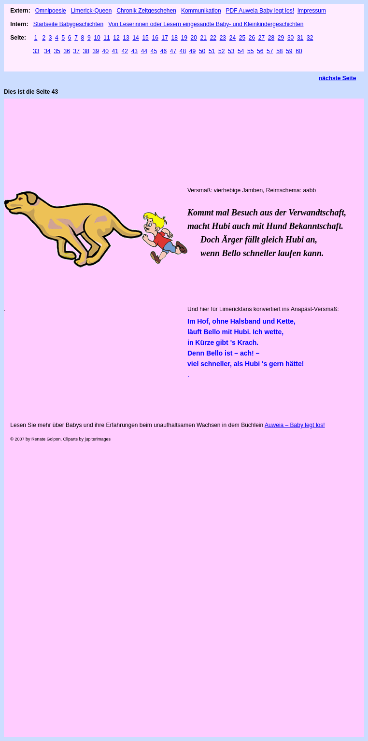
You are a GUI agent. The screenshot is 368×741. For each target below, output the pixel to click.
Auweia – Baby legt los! (295, 425)
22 (213, 37)
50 (202, 51)
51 (212, 51)
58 (279, 51)
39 (96, 51)
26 (252, 37)
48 (183, 51)
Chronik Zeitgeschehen (146, 10)
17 (164, 37)
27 (261, 37)
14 (135, 37)
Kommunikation (201, 10)
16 (155, 37)
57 (270, 51)
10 (97, 37)
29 (281, 37)
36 (66, 51)
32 (310, 37)
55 (250, 51)
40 (105, 51)
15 (145, 37)
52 (221, 51)
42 (125, 51)
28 (271, 37)
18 (174, 37)
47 (173, 51)
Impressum (311, 10)
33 (36, 51)
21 (203, 37)
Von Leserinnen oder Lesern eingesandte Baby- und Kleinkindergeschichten (205, 24)
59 (289, 51)
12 (116, 37)
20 (194, 37)
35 (57, 51)
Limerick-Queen (91, 10)
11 (106, 37)
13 (126, 37)
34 (47, 51)
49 (192, 51)
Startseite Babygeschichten (68, 24)
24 (232, 37)
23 (223, 37)
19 (184, 37)
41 (115, 51)
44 (144, 51)
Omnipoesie (50, 10)
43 (134, 51)
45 (154, 51)
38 (86, 51)
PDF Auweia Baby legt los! (260, 10)
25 (242, 37)
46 (163, 51)
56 (260, 51)
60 (299, 51)
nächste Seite (337, 78)
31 (300, 37)
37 (76, 51)
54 (241, 51)
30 (290, 37)
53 (231, 51)
